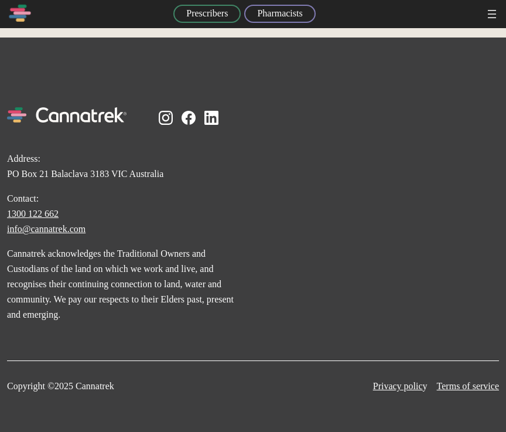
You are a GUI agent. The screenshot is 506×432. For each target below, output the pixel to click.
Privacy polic (398, 386)
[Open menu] (492, 14)
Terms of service (468, 386)
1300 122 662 (33, 214)
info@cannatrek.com (46, 229)
